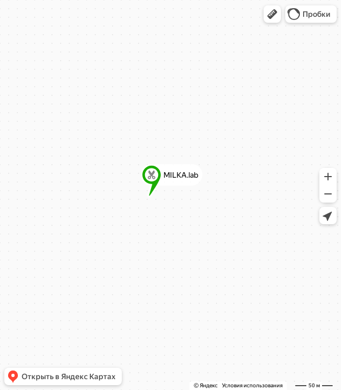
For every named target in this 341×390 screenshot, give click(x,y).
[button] (272, 14)
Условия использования (252, 385)
